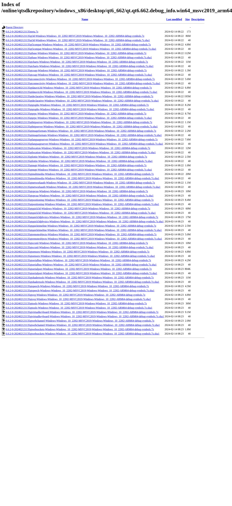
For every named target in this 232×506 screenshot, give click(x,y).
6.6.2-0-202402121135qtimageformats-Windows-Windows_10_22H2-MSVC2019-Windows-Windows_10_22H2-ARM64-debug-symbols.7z (81, 130)
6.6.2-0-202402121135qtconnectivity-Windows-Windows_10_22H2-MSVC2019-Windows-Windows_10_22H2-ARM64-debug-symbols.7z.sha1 (83, 83)
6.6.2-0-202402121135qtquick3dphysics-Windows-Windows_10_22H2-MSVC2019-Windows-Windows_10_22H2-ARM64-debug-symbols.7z (82, 217)
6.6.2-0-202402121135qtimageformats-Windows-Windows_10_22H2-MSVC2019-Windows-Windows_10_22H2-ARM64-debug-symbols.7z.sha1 (84, 135)
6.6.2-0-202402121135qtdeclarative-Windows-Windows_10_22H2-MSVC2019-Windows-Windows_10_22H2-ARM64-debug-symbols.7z (79, 96)
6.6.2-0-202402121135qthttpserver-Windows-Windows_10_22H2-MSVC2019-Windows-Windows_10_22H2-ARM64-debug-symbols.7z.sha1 (82, 126)
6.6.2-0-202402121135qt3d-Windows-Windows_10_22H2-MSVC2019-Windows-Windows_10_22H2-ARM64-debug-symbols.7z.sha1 (78, 40)
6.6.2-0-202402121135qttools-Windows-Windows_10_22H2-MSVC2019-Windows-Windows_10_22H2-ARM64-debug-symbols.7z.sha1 (79, 307)
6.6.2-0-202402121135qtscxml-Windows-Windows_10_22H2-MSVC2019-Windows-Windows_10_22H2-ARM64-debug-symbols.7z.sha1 (80, 247)
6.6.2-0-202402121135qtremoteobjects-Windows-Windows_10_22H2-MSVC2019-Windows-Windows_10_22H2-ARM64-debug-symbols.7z (81, 234)
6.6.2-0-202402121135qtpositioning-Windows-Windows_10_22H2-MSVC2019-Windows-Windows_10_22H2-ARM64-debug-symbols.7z (80, 199)
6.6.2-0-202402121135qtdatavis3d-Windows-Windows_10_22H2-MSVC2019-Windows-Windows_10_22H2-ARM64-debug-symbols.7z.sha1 (81, 92)
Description (197, 19)
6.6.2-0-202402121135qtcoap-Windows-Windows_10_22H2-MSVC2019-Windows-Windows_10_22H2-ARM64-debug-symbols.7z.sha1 (79, 74)
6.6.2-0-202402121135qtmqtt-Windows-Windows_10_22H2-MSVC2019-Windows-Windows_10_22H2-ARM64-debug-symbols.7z (76, 165)
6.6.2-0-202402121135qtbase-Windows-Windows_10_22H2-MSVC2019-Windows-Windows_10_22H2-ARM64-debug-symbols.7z (76, 53)
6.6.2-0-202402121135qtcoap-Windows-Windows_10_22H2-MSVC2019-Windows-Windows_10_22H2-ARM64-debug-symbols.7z (76, 70)
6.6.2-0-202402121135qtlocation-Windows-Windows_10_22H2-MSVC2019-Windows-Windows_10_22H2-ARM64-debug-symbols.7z (78, 148)
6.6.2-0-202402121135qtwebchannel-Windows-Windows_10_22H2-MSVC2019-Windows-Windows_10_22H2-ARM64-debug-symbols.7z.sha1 (83, 325)
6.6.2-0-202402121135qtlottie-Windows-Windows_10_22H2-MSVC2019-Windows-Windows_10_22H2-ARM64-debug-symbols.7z (76, 156)
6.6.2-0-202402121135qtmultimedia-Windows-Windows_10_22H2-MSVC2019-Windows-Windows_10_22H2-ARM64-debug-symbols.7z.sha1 (82, 178)
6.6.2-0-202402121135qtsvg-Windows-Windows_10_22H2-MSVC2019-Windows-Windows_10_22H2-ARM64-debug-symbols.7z (75, 294)
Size (187, 19)
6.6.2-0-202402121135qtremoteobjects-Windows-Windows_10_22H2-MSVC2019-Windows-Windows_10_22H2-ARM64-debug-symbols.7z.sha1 (84, 238)
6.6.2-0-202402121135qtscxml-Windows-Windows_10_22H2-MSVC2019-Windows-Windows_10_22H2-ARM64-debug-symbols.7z (77, 243)
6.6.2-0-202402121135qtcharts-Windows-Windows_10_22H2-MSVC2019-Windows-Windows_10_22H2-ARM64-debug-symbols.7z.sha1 (80, 66)
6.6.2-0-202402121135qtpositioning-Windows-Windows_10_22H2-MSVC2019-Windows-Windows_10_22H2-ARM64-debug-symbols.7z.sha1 (82, 204)
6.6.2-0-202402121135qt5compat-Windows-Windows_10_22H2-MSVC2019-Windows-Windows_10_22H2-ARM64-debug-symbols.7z (78, 44)
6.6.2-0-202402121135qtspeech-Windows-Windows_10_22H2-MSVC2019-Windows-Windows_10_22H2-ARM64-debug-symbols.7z (77, 286)
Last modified (174, 19)
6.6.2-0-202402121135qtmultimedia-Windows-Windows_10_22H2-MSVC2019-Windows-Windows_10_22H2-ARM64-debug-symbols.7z (80, 174)
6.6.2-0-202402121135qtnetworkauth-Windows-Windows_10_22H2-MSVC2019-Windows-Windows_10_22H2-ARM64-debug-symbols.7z (80, 182)
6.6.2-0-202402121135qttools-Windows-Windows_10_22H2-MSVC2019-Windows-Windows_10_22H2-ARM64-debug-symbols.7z (76, 303)
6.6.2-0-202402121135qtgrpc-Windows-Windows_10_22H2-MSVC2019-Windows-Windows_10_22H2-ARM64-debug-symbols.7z (76, 113)
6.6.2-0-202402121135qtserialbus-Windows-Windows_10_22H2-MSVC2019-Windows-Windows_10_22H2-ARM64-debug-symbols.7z (78, 260)
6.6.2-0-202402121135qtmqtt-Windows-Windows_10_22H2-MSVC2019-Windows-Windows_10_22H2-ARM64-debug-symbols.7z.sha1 (79, 169)
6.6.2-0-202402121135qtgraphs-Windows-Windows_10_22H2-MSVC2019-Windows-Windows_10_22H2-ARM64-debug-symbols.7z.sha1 (80, 109)
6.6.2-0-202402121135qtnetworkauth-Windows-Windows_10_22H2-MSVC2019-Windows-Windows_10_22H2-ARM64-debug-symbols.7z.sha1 (83, 187)
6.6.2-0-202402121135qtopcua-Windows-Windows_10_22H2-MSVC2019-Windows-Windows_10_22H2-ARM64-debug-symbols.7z (77, 191)
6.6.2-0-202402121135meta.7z (22, 31)
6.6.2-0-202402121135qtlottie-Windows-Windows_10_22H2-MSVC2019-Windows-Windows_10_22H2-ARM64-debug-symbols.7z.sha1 (79, 161)
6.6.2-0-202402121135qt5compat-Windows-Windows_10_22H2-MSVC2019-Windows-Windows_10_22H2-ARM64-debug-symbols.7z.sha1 (81, 48)
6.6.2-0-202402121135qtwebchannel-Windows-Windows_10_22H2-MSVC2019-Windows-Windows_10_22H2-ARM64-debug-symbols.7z (80, 320)
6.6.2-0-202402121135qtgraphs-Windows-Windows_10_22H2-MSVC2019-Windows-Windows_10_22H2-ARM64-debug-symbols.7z (77, 105)
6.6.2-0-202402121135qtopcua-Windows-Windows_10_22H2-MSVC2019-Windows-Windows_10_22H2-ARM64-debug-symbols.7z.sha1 (80, 195)
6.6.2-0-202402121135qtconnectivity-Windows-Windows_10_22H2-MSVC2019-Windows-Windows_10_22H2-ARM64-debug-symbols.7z (80, 79)
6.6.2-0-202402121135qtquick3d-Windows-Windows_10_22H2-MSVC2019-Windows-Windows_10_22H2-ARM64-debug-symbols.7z (78, 208)
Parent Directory (14, 27)
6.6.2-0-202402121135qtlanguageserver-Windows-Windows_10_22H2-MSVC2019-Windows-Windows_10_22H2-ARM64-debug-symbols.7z (82, 139)
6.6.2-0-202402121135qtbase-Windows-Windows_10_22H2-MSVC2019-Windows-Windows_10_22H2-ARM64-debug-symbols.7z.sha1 (79, 57)
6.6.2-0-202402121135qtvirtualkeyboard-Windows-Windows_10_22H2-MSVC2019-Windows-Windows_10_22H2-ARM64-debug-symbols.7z (82, 312)
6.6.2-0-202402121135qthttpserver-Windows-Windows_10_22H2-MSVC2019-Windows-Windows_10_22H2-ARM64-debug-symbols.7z (79, 122)
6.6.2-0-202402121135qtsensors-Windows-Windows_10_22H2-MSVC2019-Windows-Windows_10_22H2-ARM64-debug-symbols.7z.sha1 (80, 256)
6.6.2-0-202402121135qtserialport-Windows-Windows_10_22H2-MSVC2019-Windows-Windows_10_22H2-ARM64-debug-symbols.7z (79, 269)
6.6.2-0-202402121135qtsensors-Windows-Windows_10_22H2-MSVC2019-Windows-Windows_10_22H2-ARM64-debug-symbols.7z (77, 251)
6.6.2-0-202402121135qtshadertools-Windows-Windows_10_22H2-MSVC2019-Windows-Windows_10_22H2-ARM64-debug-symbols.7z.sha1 (82, 281)
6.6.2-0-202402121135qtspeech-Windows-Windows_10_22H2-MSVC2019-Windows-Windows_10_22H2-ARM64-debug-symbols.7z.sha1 (80, 290)
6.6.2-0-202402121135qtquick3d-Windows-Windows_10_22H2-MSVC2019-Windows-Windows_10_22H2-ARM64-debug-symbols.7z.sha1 (81, 212)
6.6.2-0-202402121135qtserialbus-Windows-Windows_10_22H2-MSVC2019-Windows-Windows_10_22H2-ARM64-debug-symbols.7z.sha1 (81, 264)
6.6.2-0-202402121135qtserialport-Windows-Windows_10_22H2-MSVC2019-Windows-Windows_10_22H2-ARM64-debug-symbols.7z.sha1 (81, 273)
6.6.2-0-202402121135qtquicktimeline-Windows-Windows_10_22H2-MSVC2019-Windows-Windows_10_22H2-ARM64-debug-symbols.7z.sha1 (84, 230)
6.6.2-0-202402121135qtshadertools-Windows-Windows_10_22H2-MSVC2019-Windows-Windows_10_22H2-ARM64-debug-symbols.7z (80, 277)
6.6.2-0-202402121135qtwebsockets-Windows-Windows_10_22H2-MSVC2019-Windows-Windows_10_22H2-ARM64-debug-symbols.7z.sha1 (82, 333)
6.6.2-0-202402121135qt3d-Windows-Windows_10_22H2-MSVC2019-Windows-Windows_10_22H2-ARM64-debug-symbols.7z (75, 36)
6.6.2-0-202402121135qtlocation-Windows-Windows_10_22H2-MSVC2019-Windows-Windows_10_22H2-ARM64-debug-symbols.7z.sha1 (81, 152)
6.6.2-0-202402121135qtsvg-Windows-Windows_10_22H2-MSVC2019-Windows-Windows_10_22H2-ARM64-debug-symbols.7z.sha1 (78, 299)
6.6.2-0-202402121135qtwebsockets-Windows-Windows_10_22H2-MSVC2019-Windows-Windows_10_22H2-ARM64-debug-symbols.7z (80, 329)
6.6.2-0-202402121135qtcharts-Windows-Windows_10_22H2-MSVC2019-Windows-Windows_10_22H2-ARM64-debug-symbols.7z (77, 61)
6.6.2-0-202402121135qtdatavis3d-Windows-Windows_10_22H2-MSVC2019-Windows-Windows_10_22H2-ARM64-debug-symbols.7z (79, 87)
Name (84, 19)
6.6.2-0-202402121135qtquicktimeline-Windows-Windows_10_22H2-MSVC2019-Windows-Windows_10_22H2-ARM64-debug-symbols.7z (81, 225)
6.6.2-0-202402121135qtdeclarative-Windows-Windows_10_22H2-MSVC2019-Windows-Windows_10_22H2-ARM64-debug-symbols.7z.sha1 (82, 100)
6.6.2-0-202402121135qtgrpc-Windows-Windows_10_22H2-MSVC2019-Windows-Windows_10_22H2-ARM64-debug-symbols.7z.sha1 (79, 118)
